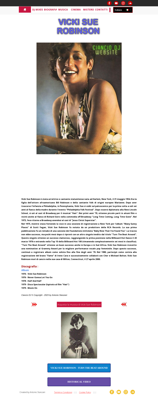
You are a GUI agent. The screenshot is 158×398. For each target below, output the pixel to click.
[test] (79, 368)
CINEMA (76, 9)
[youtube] (116, 3)
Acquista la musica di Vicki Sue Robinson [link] (79, 304)
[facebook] (109, 3)
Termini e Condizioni (63, 392)
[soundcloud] (130, 3)
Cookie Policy (85, 392)
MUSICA (63, 9)
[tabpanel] (79, 247)
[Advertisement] (79, 178)
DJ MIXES (37, 9)
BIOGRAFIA (50, 9)
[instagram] (123, 3)
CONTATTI (101, 9)
